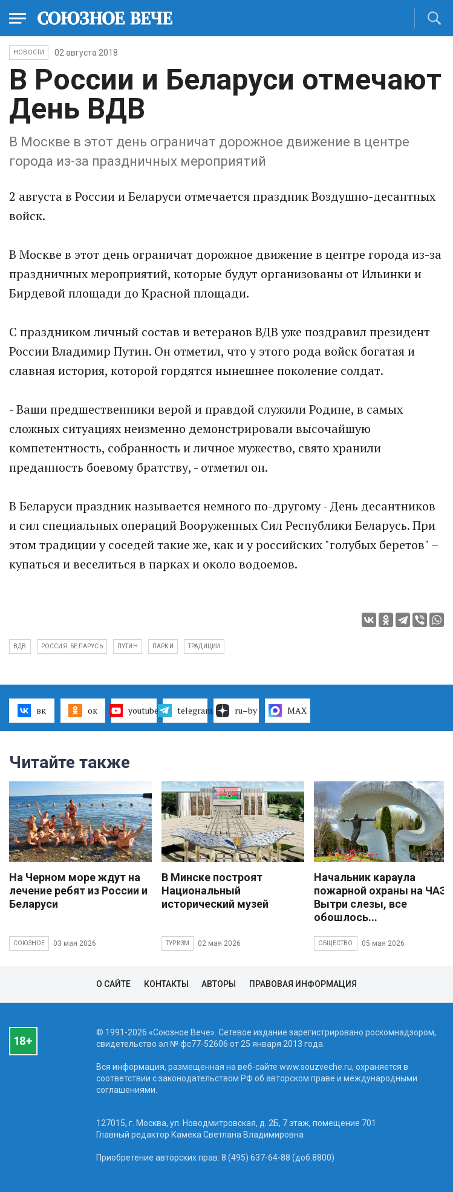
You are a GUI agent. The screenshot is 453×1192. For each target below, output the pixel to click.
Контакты (166, 984)
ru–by (236, 710)
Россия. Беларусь (72, 646)
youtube (134, 710)
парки (163, 646)
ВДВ (20, 646)
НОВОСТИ (28, 52)
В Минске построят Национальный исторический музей (215, 890)
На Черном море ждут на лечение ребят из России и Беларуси (78, 890)
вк (32, 710)
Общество (335, 943)
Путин (127, 646)
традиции (204, 646)
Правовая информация (303, 984)
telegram (185, 710)
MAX (288, 710)
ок (82, 710)
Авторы (218, 984)
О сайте (113, 984)
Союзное (29, 943)
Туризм (177, 943)
